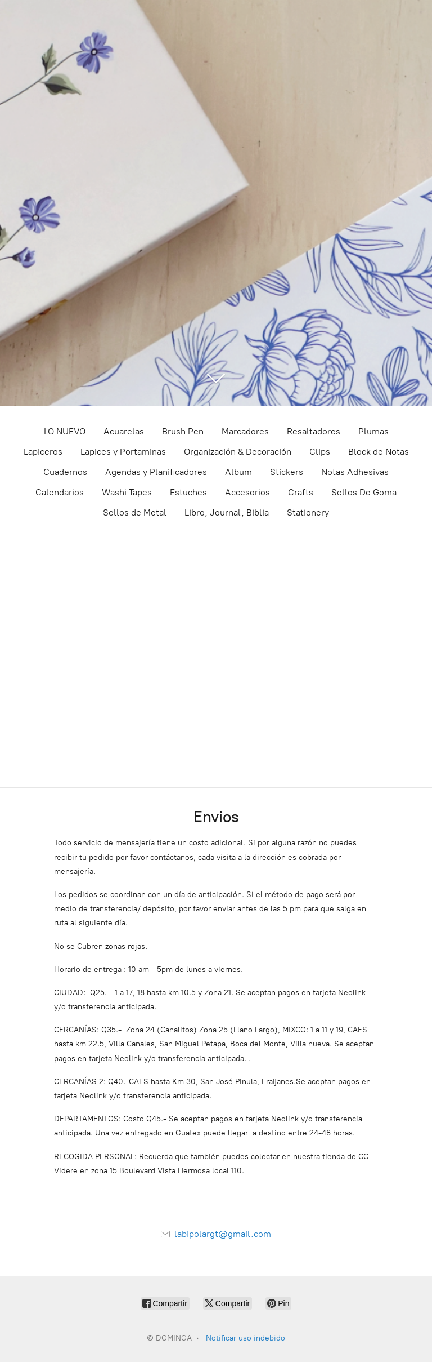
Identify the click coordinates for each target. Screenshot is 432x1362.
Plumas (373, 431)
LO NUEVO (65, 431)
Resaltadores (313, 431)
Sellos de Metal (134, 512)
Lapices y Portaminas (123, 451)
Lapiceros (43, 451)
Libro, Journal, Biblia (226, 512)
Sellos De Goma (364, 492)
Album (238, 472)
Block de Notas (378, 451)
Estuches (188, 492)
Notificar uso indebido (245, 1338)
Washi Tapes (127, 492)
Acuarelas (124, 431)
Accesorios (247, 492)
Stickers (286, 472)
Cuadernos (65, 472)
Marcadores (245, 431)
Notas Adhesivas (355, 472)
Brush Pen (183, 431)
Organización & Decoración (237, 451)
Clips (319, 451)
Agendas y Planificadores (156, 472)
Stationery (308, 512)
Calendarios (59, 492)
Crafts (300, 492)
